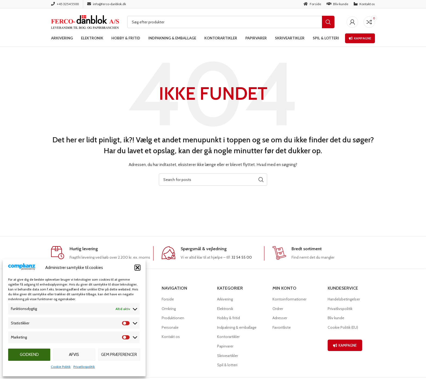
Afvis (74, 354)
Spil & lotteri (227, 364)
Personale (170, 327)
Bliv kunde (336, 317)
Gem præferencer (119, 354)
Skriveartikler (227, 355)
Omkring (169, 308)
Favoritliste (281, 327)
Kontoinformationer (289, 299)
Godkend (29, 354)
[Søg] (230, 22)
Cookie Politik (61, 367)
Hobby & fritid (228, 317)
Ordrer (277, 308)
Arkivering (225, 299)
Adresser (279, 317)
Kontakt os (171, 336)
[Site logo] (85, 21)
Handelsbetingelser (344, 299)
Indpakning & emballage (236, 327)
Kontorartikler (228, 336)
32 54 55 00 (241, 257)
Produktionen (173, 317)
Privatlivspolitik (84, 367)
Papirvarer (225, 346)
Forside (168, 299)
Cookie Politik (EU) (343, 327)
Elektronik (225, 308)
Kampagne (360, 38)
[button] (137, 267)
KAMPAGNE (345, 345)
